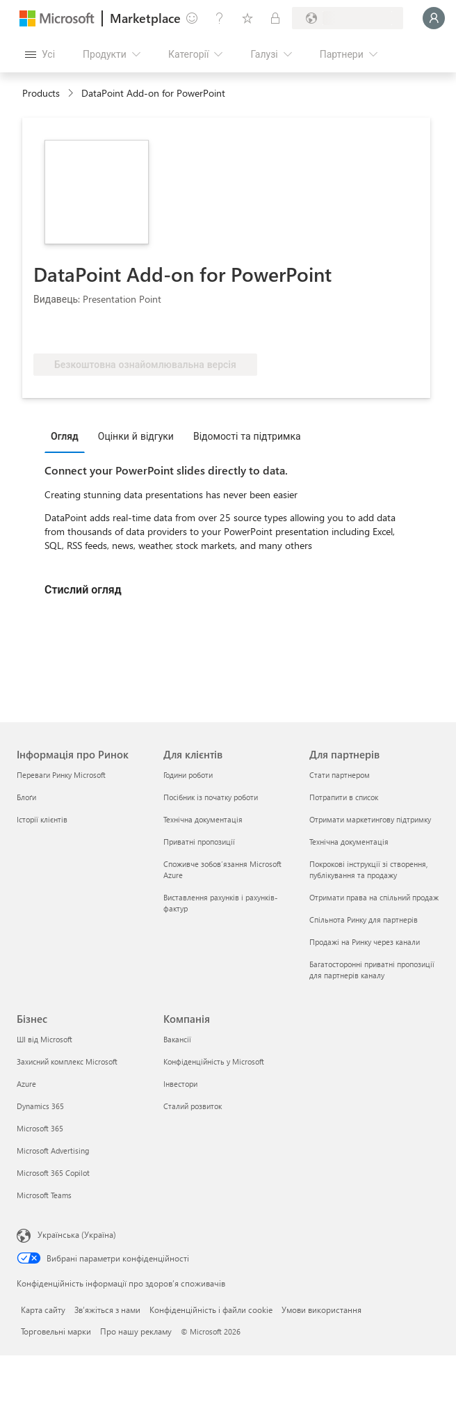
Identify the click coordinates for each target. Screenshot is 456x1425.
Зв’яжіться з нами (107, 1309)
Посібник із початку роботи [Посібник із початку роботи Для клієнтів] (210, 797)
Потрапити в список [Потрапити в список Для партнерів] (343, 797)
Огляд (65, 436)
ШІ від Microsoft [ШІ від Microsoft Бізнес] (44, 1039)
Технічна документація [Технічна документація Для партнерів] (349, 841)
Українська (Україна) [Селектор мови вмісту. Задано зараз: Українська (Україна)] (77, 1234)
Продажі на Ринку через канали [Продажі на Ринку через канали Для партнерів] (364, 942)
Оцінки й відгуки (136, 436)
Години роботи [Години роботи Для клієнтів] (188, 775)
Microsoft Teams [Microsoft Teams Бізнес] (44, 1195)
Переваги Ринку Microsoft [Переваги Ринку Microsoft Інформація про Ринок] (61, 775)
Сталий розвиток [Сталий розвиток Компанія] (192, 1106)
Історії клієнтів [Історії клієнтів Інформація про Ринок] (42, 819)
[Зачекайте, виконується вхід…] (433, 18)
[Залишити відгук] (192, 18)
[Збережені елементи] (247, 18)
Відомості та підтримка (247, 436)
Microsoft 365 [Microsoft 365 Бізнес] (40, 1128)
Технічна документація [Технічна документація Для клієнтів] (203, 819)
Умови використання (321, 1309)
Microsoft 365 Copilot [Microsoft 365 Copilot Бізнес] (53, 1173)
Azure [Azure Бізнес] (26, 1083)
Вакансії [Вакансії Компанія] (177, 1039)
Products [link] (41, 92)
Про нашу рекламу (136, 1331)
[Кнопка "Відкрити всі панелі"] (39, 54)
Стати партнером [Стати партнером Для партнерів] (339, 775)
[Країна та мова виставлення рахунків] (347, 18)
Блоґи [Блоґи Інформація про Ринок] (26, 797)
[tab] (68, 435)
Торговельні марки (56, 1331)
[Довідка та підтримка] (220, 18)
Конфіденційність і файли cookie (210, 1309)
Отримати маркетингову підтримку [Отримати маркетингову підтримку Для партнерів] (370, 819)
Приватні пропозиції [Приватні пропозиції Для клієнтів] (199, 841)
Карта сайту (43, 1309)
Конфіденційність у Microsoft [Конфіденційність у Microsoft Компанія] (213, 1061)
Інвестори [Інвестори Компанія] (180, 1083)
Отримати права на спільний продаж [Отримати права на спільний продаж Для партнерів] (374, 897)
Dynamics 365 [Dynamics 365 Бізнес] (40, 1106)
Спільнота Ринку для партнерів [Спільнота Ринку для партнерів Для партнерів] (363, 919)
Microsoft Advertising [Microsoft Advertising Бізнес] (53, 1150)
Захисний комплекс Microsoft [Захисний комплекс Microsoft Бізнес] (67, 1061)
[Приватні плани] (275, 18)
